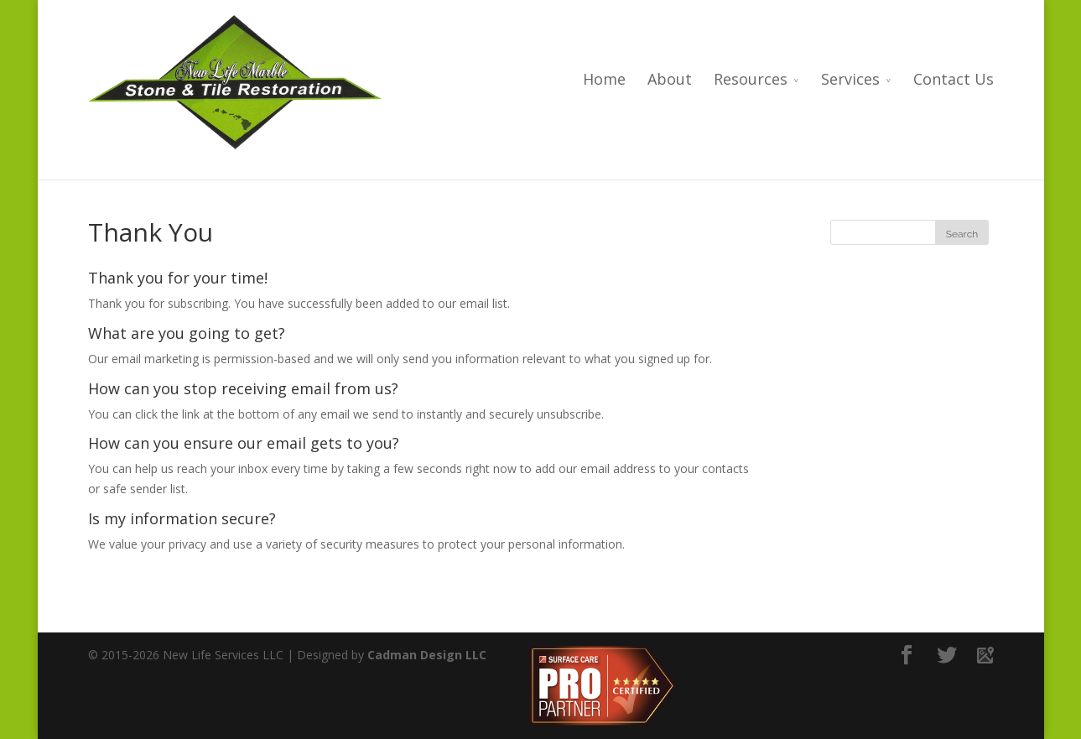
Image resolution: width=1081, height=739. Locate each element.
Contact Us (953, 79)
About (669, 79)
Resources (750, 79)
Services (850, 79)
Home (604, 79)
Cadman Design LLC (426, 655)
